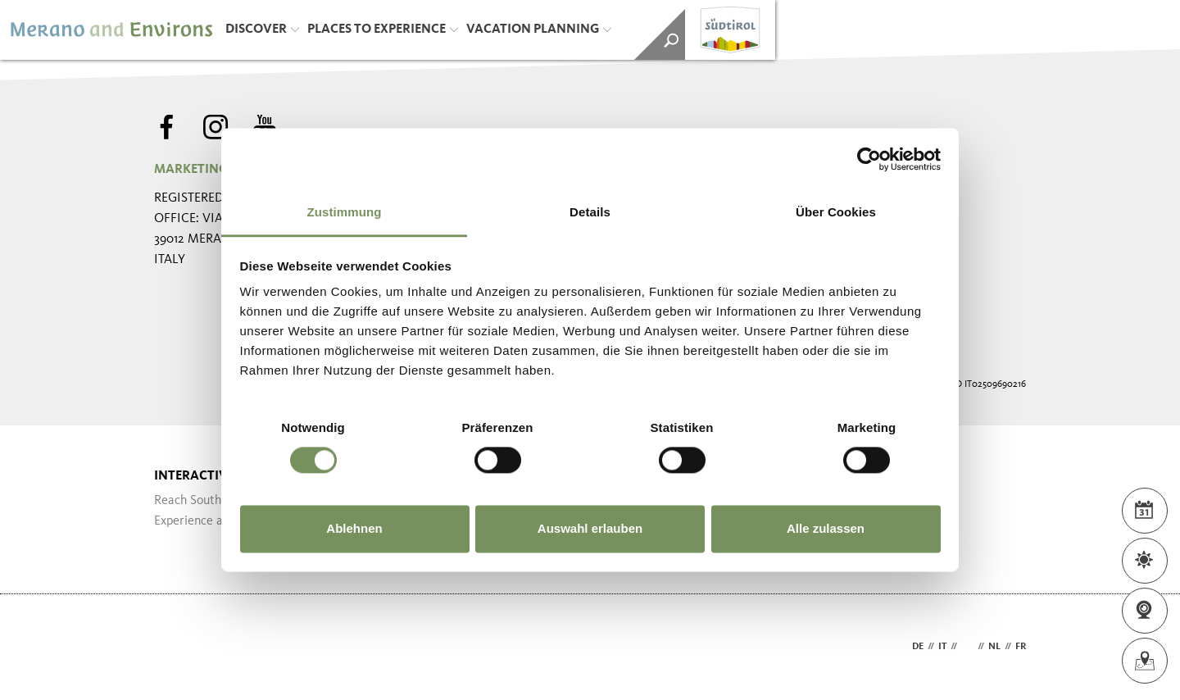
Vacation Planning (538, 29)
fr (1020, 647)
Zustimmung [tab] (344, 212)
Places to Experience (382, 29)
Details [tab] (590, 212)
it (942, 647)
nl (994, 647)
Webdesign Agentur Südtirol (174, 647)
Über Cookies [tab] (836, 212)
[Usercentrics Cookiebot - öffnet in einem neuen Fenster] (869, 159)
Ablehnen (354, 528)
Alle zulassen (826, 528)
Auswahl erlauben (590, 528)
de (918, 647)
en (967, 647)
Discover (262, 29)
